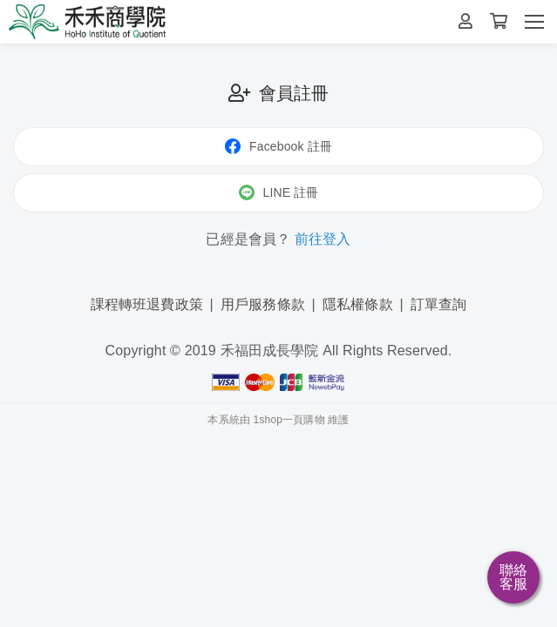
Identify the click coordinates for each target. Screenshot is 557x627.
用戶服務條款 (263, 304)
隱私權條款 (358, 304)
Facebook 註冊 (278, 146)
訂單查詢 (439, 304)
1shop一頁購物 (289, 420)
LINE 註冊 (279, 192)
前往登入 (323, 239)
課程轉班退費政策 (147, 304)
